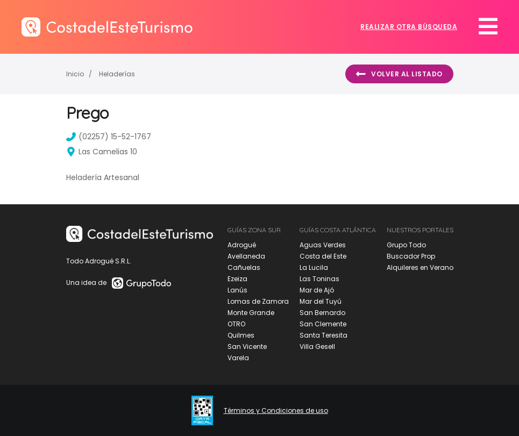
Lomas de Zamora (258, 301)
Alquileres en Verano (420, 267)
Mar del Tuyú (321, 301)
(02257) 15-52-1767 (108, 136)
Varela (238, 357)
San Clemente (323, 323)
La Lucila (314, 267)
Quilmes (240, 335)
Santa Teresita (323, 335)
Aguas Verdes (323, 244)
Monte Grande (250, 312)
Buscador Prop (411, 256)
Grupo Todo (406, 244)
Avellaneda (246, 256)
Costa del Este (323, 256)
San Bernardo (322, 312)
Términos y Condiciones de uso (276, 410)
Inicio (75, 73)
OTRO (236, 323)
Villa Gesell (317, 346)
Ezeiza (237, 278)
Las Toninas (319, 278)
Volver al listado (399, 74)
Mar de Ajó (317, 290)
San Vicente (247, 346)
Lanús (237, 290)
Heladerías (117, 73)
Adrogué (241, 244)
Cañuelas (243, 267)
